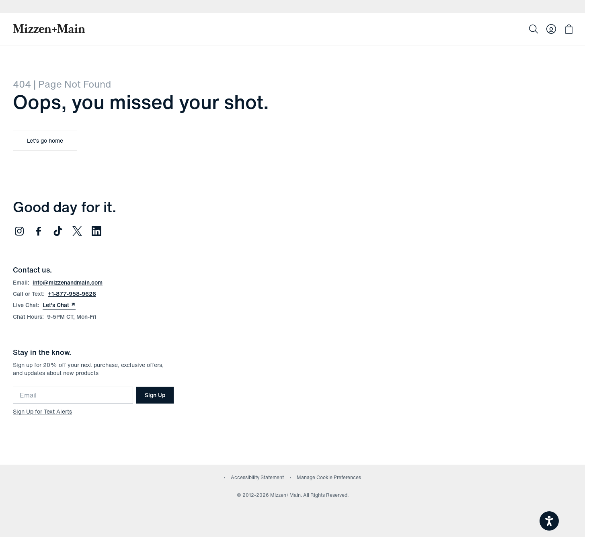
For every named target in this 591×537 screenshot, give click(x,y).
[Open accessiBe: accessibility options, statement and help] (549, 521)
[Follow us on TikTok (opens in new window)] (57, 231)
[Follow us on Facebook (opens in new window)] (38, 231)
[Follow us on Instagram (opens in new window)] (19, 231)
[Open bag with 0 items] (568, 29)
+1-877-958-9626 (72, 293)
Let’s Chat (59, 305)
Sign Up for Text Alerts (42, 411)
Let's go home (45, 140)
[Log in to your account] (551, 29)
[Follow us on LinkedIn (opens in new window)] (96, 231)
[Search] (533, 29)
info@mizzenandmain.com (68, 282)
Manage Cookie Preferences (329, 477)
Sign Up (155, 395)
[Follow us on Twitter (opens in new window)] (77, 231)
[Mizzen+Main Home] (49, 28)
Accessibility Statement (257, 477)
